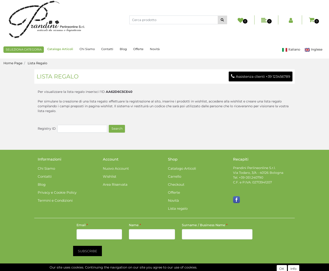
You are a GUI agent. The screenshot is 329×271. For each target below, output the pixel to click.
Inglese (313, 49)
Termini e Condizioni (55, 200)
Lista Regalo (37, 63)
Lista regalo (178, 208)
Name (135, 225)
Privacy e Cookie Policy (57, 192)
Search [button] (116, 128)
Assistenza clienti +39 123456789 (260, 76)
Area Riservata (115, 184)
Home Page (12, 63)
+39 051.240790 (251, 177)
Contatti (107, 49)
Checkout (176, 184)
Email (82, 225)
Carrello (174, 176)
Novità (155, 49)
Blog (123, 49)
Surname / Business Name (205, 225)
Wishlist (109, 176)
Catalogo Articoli (60, 49)
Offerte (138, 49)
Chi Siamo (87, 49)
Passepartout (184, 268)
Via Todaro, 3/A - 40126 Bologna (258, 173)
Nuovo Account (116, 168)
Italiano (291, 49)
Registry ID (47, 128)
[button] (222, 20)
